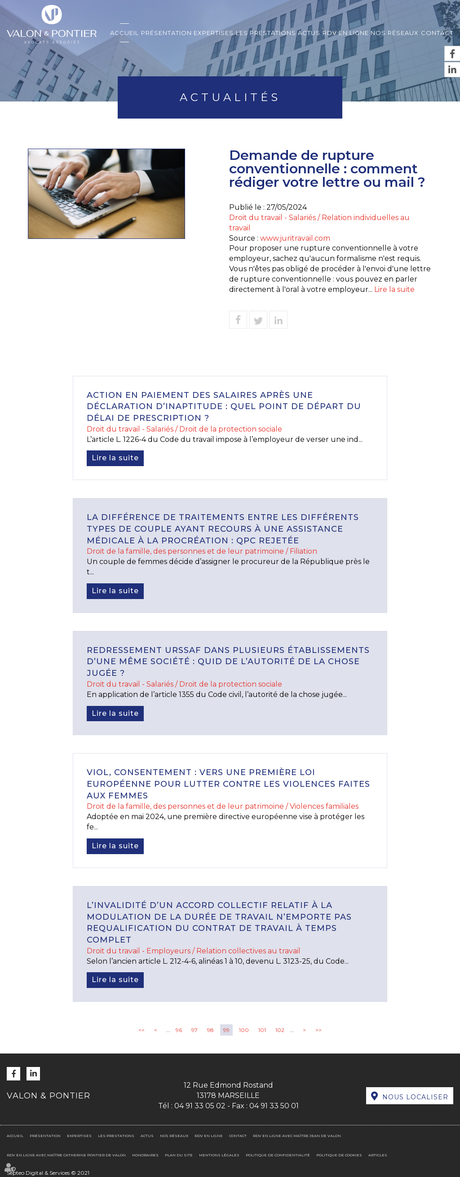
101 (262, 1030)
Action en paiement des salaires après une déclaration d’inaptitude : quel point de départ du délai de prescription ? (224, 406)
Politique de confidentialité (278, 1155)
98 (210, 1030)
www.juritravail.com (295, 238)
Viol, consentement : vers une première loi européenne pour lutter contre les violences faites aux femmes (228, 783)
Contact (437, 32)
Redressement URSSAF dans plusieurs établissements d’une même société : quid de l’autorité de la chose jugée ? (228, 661)
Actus (309, 32)
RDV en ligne (346, 32)
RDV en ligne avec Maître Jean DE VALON (297, 1135)
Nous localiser (415, 1097)
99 (226, 1030)
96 (179, 1030)
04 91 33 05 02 (200, 1106)
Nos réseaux (395, 32)
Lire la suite (394, 289)
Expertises (214, 32)
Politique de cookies (339, 1155)
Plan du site (179, 1155)
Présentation (166, 32)
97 (194, 1030)
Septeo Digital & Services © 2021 (48, 1172)
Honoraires (145, 1155)
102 (279, 1030)
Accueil (124, 32)
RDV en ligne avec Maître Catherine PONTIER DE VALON (66, 1155)
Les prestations (266, 32)
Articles (377, 1155)
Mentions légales (219, 1155)
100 (244, 1030)
